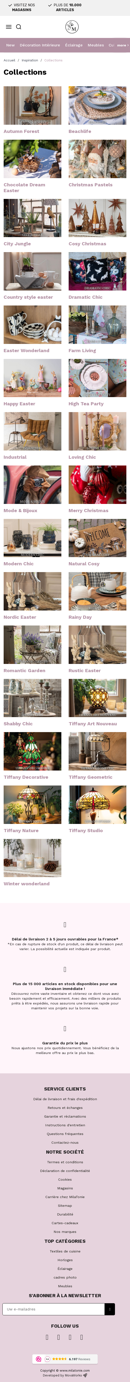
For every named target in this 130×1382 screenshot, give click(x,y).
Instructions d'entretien (65, 1125)
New (10, 45)
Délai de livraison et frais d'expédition (65, 1099)
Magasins (65, 1188)
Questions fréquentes (65, 1134)
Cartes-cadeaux (65, 1223)
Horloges (65, 1260)
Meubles (96, 45)
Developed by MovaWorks (62, 1375)
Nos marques (65, 1232)
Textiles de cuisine (65, 1251)
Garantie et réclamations (65, 1116)
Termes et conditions (65, 1162)
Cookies (65, 1179)
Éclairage (74, 45)
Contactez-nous (65, 1142)
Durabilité (65, 1214)
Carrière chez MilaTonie (65, 1197)
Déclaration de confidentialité (65, 1171)
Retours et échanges (65, 1108)
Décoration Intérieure (40, 45)
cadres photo (65, 1277)
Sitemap (65, 1205)
